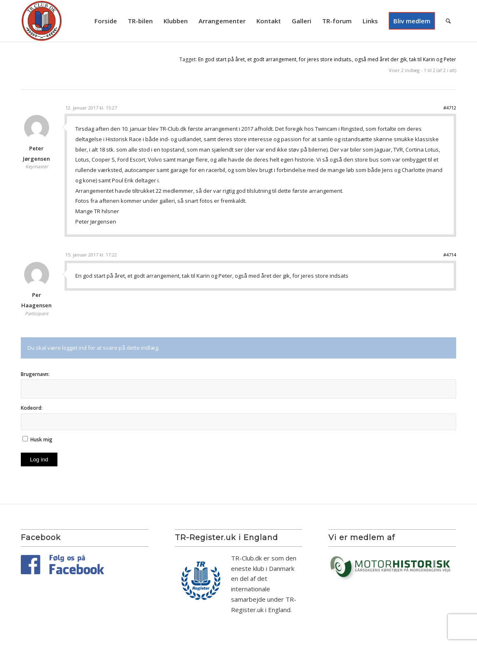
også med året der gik (381, 59)
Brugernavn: (35, 374)
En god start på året (221, 59)
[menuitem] (105, 21)
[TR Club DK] (41, 21)
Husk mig (41, 439)
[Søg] (448, 21)
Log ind (39, 459)
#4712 (449, 108)
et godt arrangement (271, 59)
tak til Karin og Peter (432, 59)
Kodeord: (31, 407)
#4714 (449, 255)
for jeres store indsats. (325, 59)
